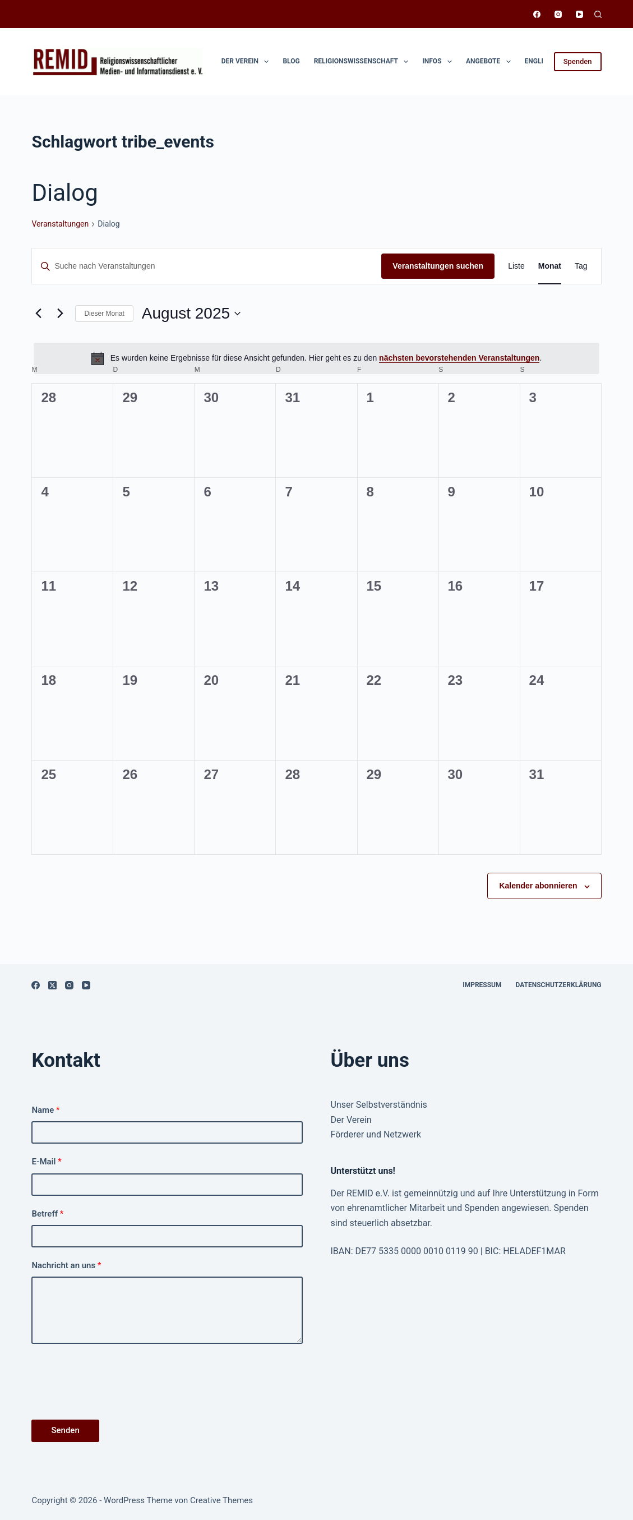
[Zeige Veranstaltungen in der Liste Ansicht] (516, 266)
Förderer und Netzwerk (376, 1134)
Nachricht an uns (66, 1265)
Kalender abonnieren (538, 885)
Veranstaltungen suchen (437, 265)
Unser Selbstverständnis (379, 1104)
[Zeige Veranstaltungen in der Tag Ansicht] (581, 266)
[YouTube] (579, 14)
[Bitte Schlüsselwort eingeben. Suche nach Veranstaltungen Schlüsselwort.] (206, 266)
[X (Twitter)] (52, 985)
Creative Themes (221, 1500)
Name (45, 1110)
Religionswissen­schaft (363, 61)
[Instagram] (558, 14)
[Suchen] (598, 14)
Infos (439, 61)
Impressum (482, 985)
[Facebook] (536, 14)
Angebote (490, 61)
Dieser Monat (104, 313)
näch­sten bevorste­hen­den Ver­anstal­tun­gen (459, 357)
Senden (65, 1430)
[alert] (316, 358)
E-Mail (46, 1162)
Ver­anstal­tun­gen (60, 223)
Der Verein (247, 61)
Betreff (47, 1214)
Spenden (577, 61)
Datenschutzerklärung (559, 985)
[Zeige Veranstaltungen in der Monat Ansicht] (549, 266)
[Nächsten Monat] (60, 313)
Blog (291, 61)
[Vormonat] (38, 313)
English (538, 61)
